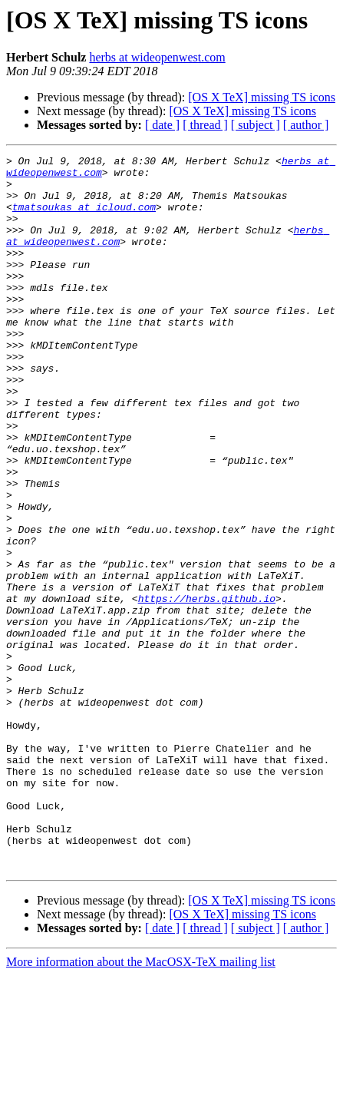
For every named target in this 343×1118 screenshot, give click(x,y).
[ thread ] (205, 124)
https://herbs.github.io (206, 688)
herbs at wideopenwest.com (157, 57)
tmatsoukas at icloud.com (84, 218)
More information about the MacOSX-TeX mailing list (140, 1104)
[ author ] (306, 124)
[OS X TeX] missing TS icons (261, 97)
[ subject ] (255, 124)
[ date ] (162, 124)
